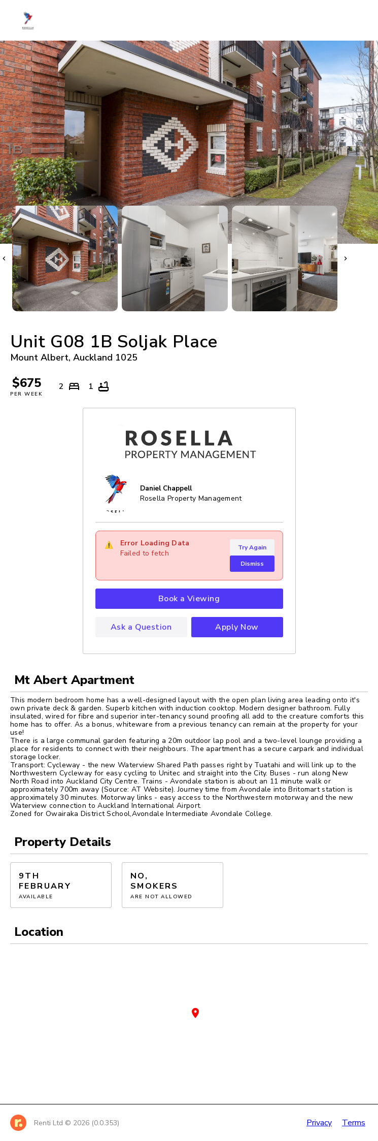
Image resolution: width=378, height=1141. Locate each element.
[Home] (33, 20)
